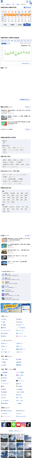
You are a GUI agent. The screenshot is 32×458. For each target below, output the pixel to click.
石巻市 (18, 193)
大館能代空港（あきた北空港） (8, 164)
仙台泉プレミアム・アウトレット (19, 147)
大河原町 (8, 197)
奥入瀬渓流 (5, 176)
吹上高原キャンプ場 (6, 181)
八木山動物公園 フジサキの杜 (17, 181)
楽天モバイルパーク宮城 (7, 174)
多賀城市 (12, 195)
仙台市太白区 (11, 206)
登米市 (21, 195)
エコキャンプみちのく (18, 183)
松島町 (8, 199)
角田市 (8, 195)
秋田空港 (17, 164)
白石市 (23, 206)
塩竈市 (22, 193)
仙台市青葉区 (5, 206)
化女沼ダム (22, 149)
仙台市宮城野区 (5, 193)
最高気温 (4, 43)
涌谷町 (25, 199)
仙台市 (4, 142)
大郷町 (21, 199)
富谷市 (4, 197)
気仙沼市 (26, 193)
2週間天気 (8, 4)
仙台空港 (22, 164)
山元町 (4, 199)
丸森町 (21, 197)
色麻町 (4, 211)
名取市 (4, 195)
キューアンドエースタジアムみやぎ (19, 174)
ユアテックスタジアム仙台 (13, 149)
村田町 (13, 197)
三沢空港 (27, 164)
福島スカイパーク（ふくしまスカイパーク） (11, 166)
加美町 (8, 211)
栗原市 (27, 206)
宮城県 (18, 4)
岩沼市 (17, 195)
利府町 (17, 199)
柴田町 (17, 197)
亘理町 (25, 197)
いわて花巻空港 (18, 162)
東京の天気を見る (26, 63)
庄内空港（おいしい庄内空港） (8, 162)
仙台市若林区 (12, 193)
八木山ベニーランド (12, 176)
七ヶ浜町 (12, 199)
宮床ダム (9, 147)
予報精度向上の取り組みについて (15, 430)
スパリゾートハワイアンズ (7, 183)
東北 (13, 4)
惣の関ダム (5, 149)
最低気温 (9, 43)
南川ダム (4, 147)
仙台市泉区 (18, 206)
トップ (2, 4)
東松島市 (26, 195)
